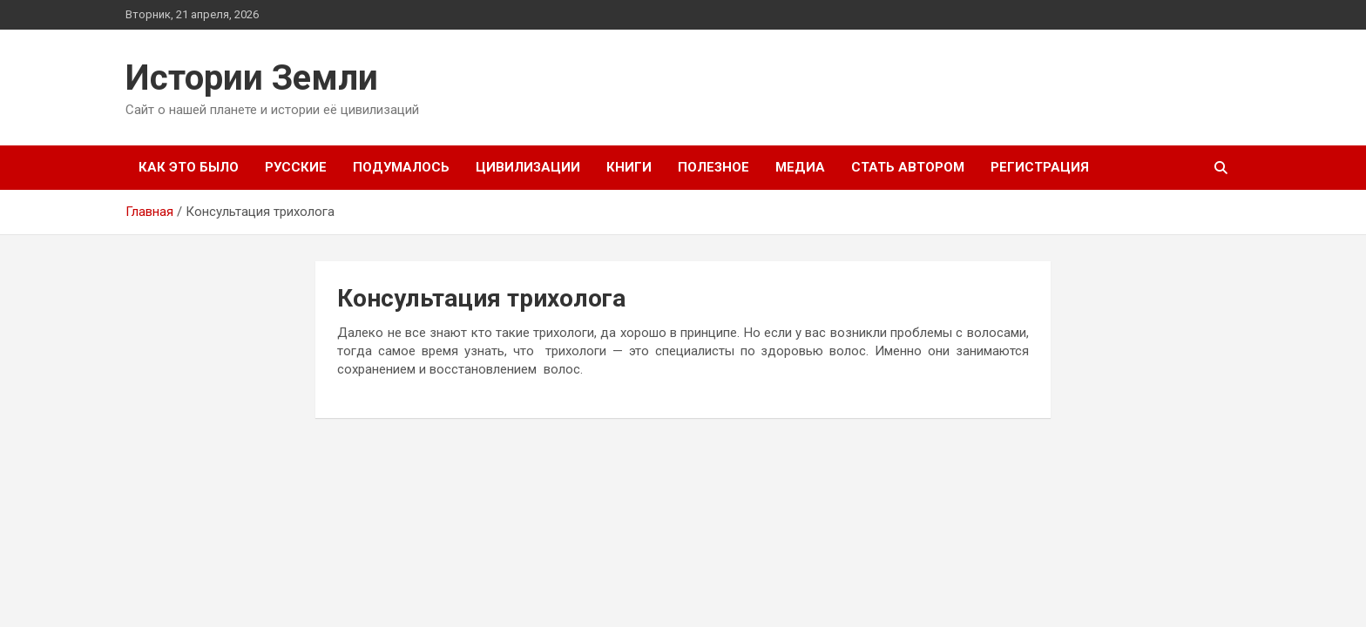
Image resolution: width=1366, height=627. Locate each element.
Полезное (713, 167)
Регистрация (1040, 167)
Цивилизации (528, 167)
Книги (629, 167)
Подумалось (401, 167)
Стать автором (907, 167)
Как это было (189, 167)
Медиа (800, 167)
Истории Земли (251, 77)
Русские (296, 167)
